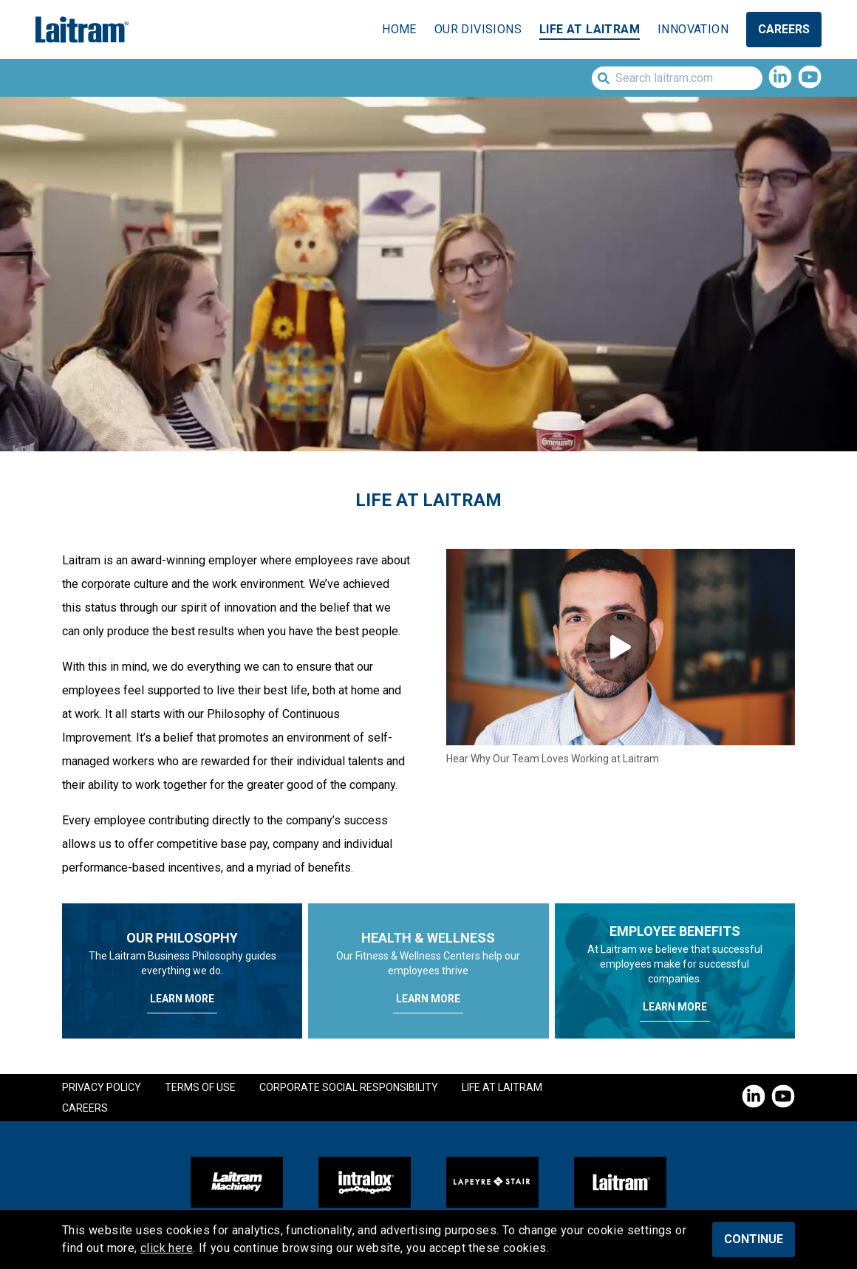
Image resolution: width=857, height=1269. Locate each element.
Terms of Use (200, 1087)
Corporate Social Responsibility (348, 1087)
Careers (784, 29)
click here (166, 1248)
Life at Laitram (589, 29)
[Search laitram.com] (677, 78)
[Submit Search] (601, 78)
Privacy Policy (101, 1087)
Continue (753, 1239)
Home (399, 29)
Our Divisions (478, 29)
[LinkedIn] (780, 78)
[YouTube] (810, 78)
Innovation (693, 29)
